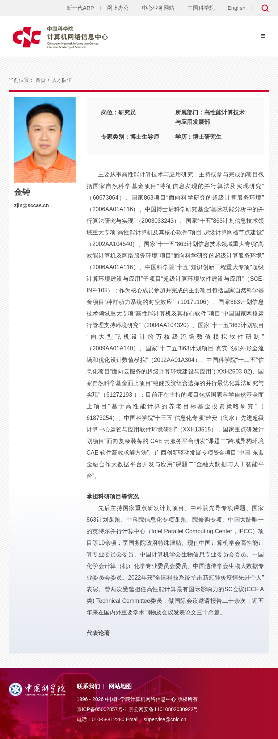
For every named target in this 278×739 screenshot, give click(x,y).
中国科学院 (201, 8)
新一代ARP (80, 8)
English (236, 8)
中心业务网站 (158, 8)
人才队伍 (62, 80)
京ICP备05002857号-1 (102, 709)
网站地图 (120, 686)
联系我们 (88, 686)
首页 (40, 80)
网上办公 (118, 8)
